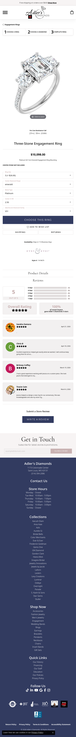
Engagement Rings (12, 24)
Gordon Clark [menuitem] (38, 553)
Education (38, 671)
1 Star (30, 298)
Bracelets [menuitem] (38, 634)
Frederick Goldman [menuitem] (38, 544)
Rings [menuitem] (38, 627)
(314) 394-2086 (38, 133)
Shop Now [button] (52, 3)
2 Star (30, 296)
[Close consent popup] (53, 732)
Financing (38, 665)
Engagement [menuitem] (38, 621)
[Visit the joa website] (35, 704)
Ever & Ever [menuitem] (38, 540)
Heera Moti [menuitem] (38, 557)
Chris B (19, 343)
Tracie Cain (21, 387)
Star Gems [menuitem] (38, 596)
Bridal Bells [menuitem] (38, 534)
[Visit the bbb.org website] (38, 715)
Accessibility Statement (60, 724)
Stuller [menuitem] (38, 599)
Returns (56, 232)
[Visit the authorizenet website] (12, 704)
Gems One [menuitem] (38, 547)
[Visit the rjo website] (45, 704)
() (69, 288)
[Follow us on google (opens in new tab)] (41, 690)
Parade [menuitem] (38, 589)
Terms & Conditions (41, 724)
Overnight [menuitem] (38, 586)
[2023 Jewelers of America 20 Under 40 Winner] (54, 704)
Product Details (38, 273)
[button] (72, 13)
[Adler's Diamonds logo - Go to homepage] (37, 12)
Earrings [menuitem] (38, 630)
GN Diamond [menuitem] (38, 550)
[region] (38, 85)
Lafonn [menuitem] (38, 570)
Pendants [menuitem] (38, 637)
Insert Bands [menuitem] (38, 647)
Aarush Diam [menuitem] (38, 521)
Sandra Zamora (23, 324)
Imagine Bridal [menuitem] (38, 560)
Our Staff (38, 668)
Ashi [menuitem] (38, 527)
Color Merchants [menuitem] (38, 537)
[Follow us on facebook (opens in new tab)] (45, 690)
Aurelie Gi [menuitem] (38, 531)
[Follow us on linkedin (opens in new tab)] (31, 690)
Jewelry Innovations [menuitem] (38, 563)
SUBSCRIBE (61, 451)
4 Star (30, 290)
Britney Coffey (23, 365)
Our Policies (38, 675)
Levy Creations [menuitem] (38, 576)
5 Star (30, 288)
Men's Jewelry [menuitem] (38, 617)
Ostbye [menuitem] (38, 583)
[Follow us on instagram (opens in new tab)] (48, 690)
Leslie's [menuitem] (38, 573)
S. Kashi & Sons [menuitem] (38, 592)
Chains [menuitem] (38, 643)
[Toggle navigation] (5, 12)
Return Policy (11, 724)
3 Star (30, 293)
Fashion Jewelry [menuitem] (38, 614)
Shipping (20, 232)
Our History (38, 662)
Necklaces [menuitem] (38, 640)
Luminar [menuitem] (38, 579)
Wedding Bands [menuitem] (38, 624)
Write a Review (38, 419)
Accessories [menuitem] (38, 611)
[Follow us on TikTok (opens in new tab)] (27, 690)
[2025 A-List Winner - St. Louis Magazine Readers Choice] (64, 704)
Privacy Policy (38, 678)
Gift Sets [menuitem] (38, 650)
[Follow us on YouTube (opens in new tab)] (36, 690)
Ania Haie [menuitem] (38, 524)
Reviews (38, 280)
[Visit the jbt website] (23, 704)
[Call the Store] (38, 473)
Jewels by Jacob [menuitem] (38, 566)
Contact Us (38, 481)
